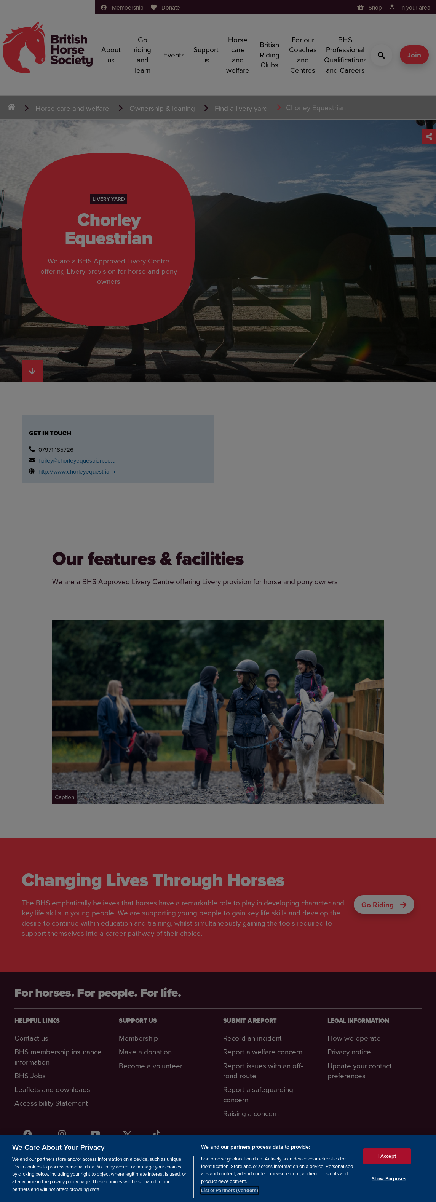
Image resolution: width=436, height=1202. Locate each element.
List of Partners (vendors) (229, 1190)
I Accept (387, 1156)
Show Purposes (389, 1178)
